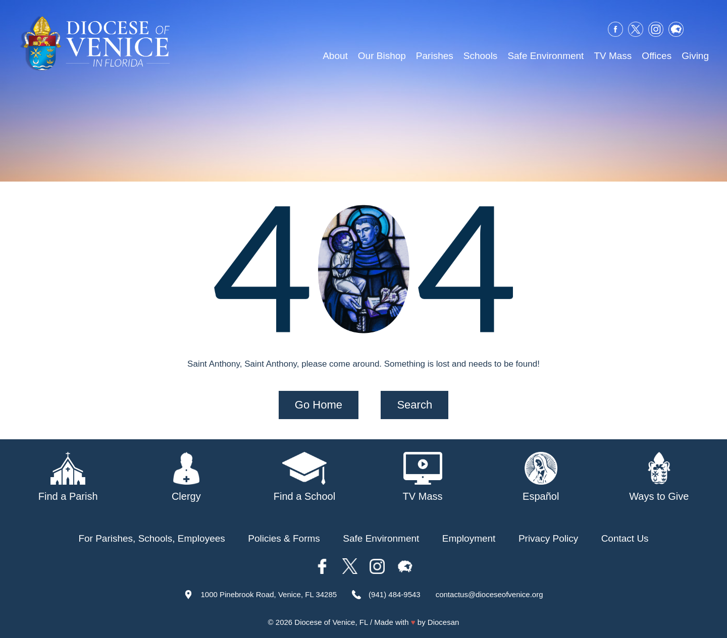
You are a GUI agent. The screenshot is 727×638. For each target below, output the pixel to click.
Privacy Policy (548, 538)
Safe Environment (545, 55)
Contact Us (625, 538)
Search (414, 404)
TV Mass (613, 55)
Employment (469, 538)
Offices (656, 55)
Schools (480, 55)
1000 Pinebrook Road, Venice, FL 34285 (268, 594)
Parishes (434, 55)
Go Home (318, 404)
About (335, 55)
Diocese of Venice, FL (331, 622)
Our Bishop (382, 55)
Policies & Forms (284, 538)
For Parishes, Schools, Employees (151, 538)
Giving (695, 55)
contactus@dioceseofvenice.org (489, 594)
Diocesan (443, 622)
